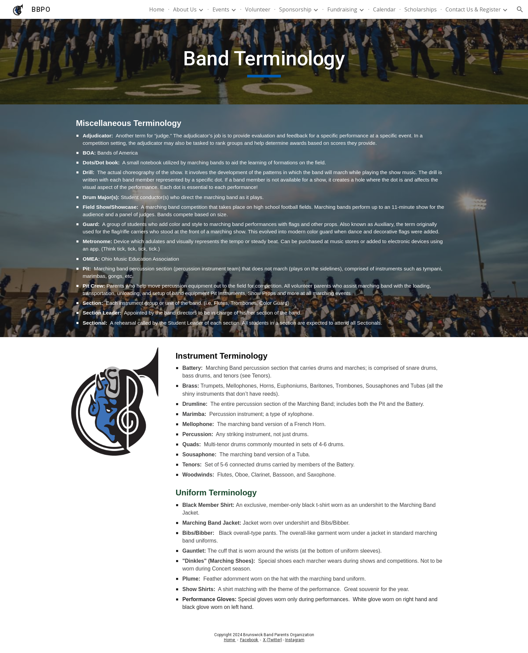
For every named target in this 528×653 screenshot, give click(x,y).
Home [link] (156, 9)
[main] (264, 61)
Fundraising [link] (342, 9)
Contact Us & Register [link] (473, 9)
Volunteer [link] (257, 9)
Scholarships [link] (420, 9)
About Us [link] (185, 9)
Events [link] (220, 9)
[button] (520, 9)
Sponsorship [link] (295, 9)
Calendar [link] (384, 9)
